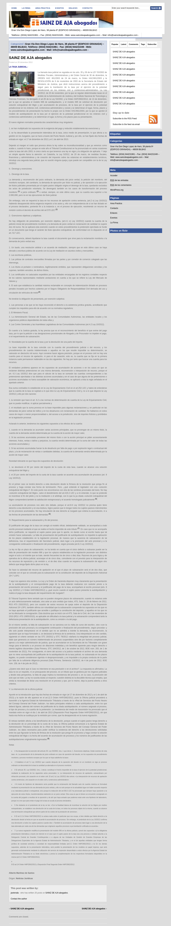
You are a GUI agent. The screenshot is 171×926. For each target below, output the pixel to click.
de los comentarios (120, 185)
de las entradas (119, 180)
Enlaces (73, 8)
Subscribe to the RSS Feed (125, 118)
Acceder (113, 175)
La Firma (26, 8)
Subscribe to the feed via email (126, 124)
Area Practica (42, 8)
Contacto (87, 8)
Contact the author (19, 899)
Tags (143, 44)
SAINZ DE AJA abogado (123, 92)
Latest (123, 44)
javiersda (15, 893)
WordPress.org (116, 190)
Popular (115, 44)
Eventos (59, 8)
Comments (133, 44)
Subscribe (152, 44)
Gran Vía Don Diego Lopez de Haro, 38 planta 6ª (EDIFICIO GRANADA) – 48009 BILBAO (54, 30)
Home (14, 8)
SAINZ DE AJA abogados (30, 58)
